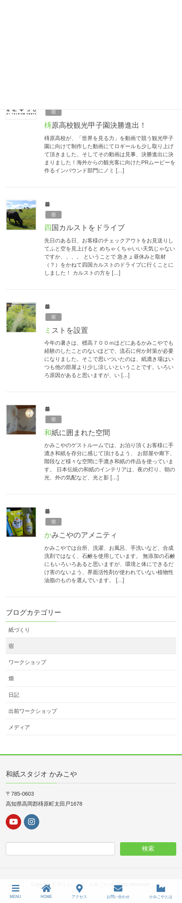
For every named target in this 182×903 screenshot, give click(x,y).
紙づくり (19, 630)
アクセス (79, 891)
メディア (19, 727)
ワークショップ (27, 662)
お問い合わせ (118, 891)
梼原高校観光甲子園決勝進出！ (95, 125)
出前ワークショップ (32, 711)
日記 (13, 695)
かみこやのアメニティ (80, 535)
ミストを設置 (66, 330)
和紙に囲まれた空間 (77, 433)
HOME (46, 891)
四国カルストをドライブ (84, 228)
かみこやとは (160, 891)
